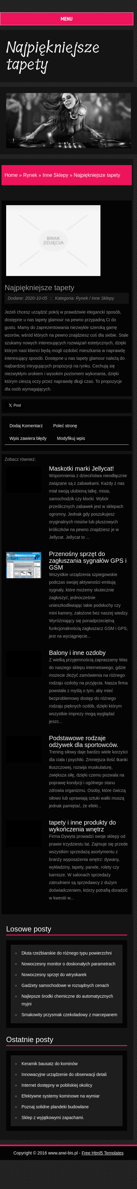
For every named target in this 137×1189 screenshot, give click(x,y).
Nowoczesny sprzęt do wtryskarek (54, 974)
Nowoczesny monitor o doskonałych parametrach (68, 963)
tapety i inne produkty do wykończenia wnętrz (82, 826)
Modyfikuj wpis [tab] (71, 438)
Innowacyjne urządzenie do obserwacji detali (64, 1074)
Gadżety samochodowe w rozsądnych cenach (65, 985)
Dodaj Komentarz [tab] (26, 425)
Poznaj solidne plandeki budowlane (55, 1106)
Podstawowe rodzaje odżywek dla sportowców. (83, 741)
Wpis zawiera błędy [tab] (28, 438)
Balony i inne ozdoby (77, 652)
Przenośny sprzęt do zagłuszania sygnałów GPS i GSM (87, 560)
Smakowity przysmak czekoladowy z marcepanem (69, 1014)
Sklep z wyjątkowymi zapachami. (53, 1117)
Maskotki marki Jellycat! (81, 468)
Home (11, 175)
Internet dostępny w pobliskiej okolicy (57, 1085)
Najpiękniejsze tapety (97, 175)
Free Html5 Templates (103, 1152)
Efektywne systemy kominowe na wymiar (61, 1096)
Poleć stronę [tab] (65, 425)
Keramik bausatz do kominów (50, 1063)
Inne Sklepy (55, 175)
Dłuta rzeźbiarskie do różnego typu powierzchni (67, 953)
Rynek (30, 175)
